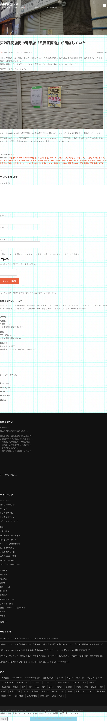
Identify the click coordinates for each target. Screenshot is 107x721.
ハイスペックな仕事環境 (10, 544)
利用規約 (3, 595)
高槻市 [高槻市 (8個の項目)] (61, 696)
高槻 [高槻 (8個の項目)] (54, 696)
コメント (5, 183)
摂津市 (69, 161)
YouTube (5, 396)
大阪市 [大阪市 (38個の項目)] (93, 687)
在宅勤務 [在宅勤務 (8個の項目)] (69, 687)
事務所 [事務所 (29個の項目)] (92, 683)
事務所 (11, 161)
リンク (2, 612)
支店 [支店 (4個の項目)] (11, 692)
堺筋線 (46, 161)
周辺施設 (3, 579)
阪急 (65, 163)
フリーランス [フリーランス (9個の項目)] (49, 683)
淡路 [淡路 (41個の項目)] (62, 692)
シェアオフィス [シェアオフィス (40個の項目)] (7, 683)
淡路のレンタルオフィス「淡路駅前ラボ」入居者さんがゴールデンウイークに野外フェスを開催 (39, 650)
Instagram (5, 388)
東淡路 (99, 161)
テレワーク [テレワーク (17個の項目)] (36, 683)
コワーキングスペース (58, 158)
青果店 (101, 163)
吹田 (28, 161)
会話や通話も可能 (7, 552)
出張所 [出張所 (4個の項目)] (15, 687)
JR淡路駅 (12, 158)
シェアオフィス (92, 158)
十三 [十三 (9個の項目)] (37, 687)
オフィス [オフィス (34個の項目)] (60, 678)
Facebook (5, 384)
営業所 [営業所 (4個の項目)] (59, 687)
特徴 (2, 527)
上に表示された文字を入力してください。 (18, 264)
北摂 (23, 161)
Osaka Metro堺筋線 (27, 158)
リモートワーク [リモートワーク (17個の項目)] (63, 683)
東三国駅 (83, 161)
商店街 (40, 161)
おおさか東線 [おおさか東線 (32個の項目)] (48, 678)
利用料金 (3, 591)
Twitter (4, 392)
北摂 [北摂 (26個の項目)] (30, 687)
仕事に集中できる (7, 548)
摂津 (64, 161)
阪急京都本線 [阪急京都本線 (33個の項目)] (32, 696)
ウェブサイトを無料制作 (10, 565)
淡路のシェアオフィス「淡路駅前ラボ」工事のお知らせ (23, 639)
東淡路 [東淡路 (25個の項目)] (54, 692)
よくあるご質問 (6, 604)
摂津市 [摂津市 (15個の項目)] (4, 692)
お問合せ (3, 622)
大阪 (52, 161)
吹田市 (33, 161)
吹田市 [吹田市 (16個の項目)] (51, 687)
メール (4, 228)
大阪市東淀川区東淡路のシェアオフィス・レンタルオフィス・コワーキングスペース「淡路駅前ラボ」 (44, 711)
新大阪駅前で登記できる (10, 536)
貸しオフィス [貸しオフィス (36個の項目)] (88, 692)
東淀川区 (91, 161)
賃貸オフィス (46, 163)
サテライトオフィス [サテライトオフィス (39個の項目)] (95, 678)
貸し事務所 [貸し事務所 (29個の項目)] (100, 692)
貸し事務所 (35, 163)
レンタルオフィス (7, 517)
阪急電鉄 (93, 163)
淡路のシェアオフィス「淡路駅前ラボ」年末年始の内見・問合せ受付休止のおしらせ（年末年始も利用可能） (45, 645)
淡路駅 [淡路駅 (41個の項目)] (70, 692)
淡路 (105, 53)
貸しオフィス (25, 163)
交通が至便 (4, 532)
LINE (3, 400)
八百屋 (17, 161)
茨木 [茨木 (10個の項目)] (77, 692)
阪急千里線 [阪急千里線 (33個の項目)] (44, 696)
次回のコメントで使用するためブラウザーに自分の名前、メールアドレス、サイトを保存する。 (40, 254)
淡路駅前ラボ (9, 4)
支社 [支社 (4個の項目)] (18, 692)
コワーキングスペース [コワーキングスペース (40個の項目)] (75, 678)
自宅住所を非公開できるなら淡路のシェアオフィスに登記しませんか (28, 662)
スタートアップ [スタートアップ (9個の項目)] (23, 683)
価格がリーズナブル (8, 540)
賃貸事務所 (57, 163)
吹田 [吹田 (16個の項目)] (43, 687)
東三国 (76, 161)
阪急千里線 (84, 163)
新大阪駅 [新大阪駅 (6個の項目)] (35, 692)
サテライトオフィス (76, 158)
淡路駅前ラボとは (7, 505)
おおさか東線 (43, 158)
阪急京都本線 (73, 163)
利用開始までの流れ (8, 600)
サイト (3, 240)
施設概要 (3, 575)
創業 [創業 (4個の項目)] (23, 687)
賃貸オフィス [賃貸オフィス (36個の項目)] (6, 696)
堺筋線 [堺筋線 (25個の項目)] (78, 687)
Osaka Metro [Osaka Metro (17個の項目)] (17, 678)
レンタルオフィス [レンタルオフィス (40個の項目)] (79, 683)
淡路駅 (15, 163)
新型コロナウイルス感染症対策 (13, 608)
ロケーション (5, 587)
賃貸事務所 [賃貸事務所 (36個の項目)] (19, 696)
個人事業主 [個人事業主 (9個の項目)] (5, 687)
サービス (3, 509)
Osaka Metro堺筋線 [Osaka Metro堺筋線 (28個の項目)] (32, 678)
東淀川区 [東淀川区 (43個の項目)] (45, 692)
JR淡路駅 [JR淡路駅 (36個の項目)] (5, 678)
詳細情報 (3, 571)
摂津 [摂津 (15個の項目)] (101, 687)
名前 (3, 216)
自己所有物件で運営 (8, 556)
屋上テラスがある (7, 560)
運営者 (2, 583)
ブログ (2, 616)
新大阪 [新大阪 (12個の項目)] (26, 692)
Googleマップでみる (8, 375)
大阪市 (58, 161)
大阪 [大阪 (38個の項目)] (86, 687)
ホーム (2, 293)
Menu (104, 5)
